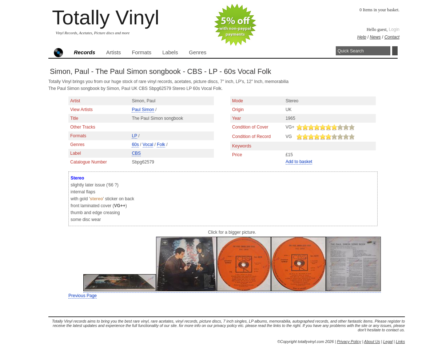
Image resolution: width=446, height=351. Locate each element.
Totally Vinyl (105, 17)
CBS (136, 153)
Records (84, 52)
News (375, 37)
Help (361, 37)
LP (134, 135)
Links (400, 341)
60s (135, 144)
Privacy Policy (349, 341)
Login (394, 29)
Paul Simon (143, 109)
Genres (197, 52)
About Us (372, 341)
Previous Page (82, 295)
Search (395, 50)
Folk (161, 144)
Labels (170, 52)
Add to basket (299, 161)
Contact (392, 37)
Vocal (148, 144)
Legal (388, 341)
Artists (113, 52)
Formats (141, 52)
